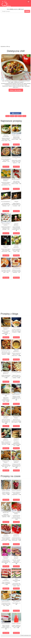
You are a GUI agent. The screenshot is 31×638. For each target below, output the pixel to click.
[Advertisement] (15, 29)
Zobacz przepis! (6, 144)
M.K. (30, 635)
